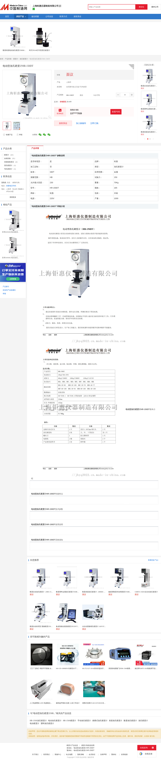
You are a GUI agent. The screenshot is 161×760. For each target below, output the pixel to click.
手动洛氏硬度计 (84, 721)
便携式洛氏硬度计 (99, 721)
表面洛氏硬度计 (115, 721)
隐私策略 (80, 754)
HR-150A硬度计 (69, 721)
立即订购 (94, 123)
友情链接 (124, 754)
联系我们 (46, 754)
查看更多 (13, 197)
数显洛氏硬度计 (130, 721)
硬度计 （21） (9, 155)
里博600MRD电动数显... (10, 232)
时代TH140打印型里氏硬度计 (39, 50)
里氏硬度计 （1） (10, 165)
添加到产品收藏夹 (9, 290)
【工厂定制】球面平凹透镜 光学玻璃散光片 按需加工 (49, 668)
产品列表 (8, 59)
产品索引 (6, 287)
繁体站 (113, 754)
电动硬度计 (34, 723)
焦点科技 (83, 757)
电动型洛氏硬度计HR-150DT (84, 748)
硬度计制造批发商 (87, 745)
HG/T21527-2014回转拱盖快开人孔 (94, 668)
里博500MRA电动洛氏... (10, 258)
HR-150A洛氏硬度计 (38, 721)
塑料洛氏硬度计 (47, 723)
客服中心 (58, 754)
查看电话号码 (11, 186)
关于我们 (35, 754)
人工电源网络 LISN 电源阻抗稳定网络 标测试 (46, 703)
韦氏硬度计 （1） (10, 169)
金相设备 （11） (10, 158)
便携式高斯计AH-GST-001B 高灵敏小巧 (96, 703)
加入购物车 (81, 123)
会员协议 (92, 754)
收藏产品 (7, 135)
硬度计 (15, 59)
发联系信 (63, 123)
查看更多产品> (153, 560)
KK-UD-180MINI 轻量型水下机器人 (68, 668)
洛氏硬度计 (24, 59)
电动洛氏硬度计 (54, 721)
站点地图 (69, 754)
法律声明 (103, 754)
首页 (1, 59)
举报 (19, 135)
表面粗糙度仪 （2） (11, 162)
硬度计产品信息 (72, 745)
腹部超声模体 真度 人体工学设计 (68, 703)
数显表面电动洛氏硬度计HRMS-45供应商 (17, 50)
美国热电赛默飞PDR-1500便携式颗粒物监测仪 (125, 668)
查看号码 (116, 112)
